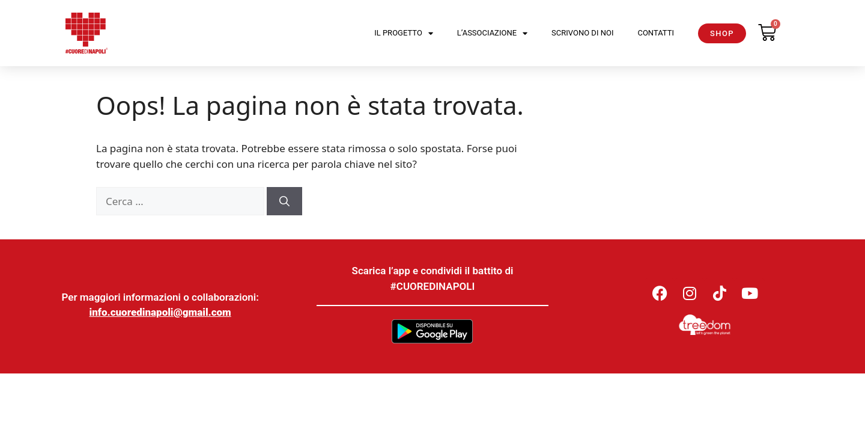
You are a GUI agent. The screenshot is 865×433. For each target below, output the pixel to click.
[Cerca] (284, 201)
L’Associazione (492, 33)
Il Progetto (403, 33)
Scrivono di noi (582, 32)
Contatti (655, 32)
